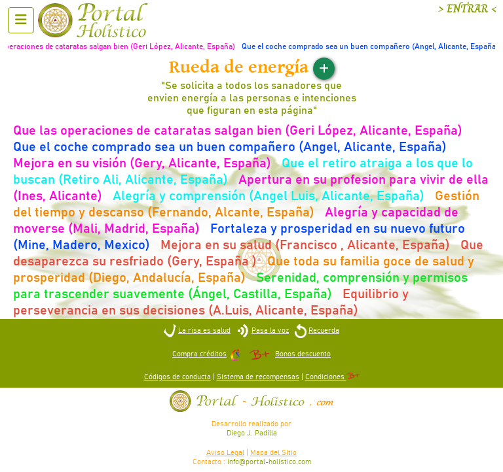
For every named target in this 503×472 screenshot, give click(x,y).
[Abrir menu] (21, 20)
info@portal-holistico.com (269, 461)
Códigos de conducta (177, 376)
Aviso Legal (225, 452)
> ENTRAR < (467, 9)
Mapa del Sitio (273, 452)
